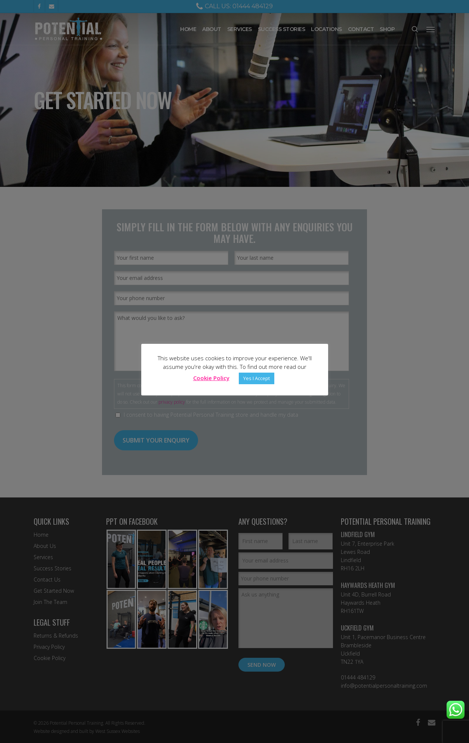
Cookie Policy (211, 378)
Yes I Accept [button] (256, 378)
